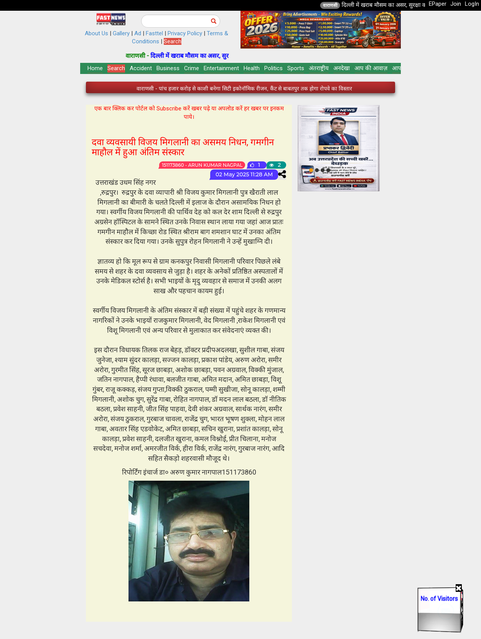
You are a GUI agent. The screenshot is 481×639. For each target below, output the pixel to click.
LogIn (472, 3)
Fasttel (154, 33)
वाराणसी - (146, 55)
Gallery (121, 33)
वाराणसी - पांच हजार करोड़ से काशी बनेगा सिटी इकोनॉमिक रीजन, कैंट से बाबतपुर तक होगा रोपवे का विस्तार (244, 88)
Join (455, 3)
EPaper (437, 3)
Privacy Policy (185, 33)
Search (172, 41)
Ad (137, 33)
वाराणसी (338, 5)
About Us (96, 33)
